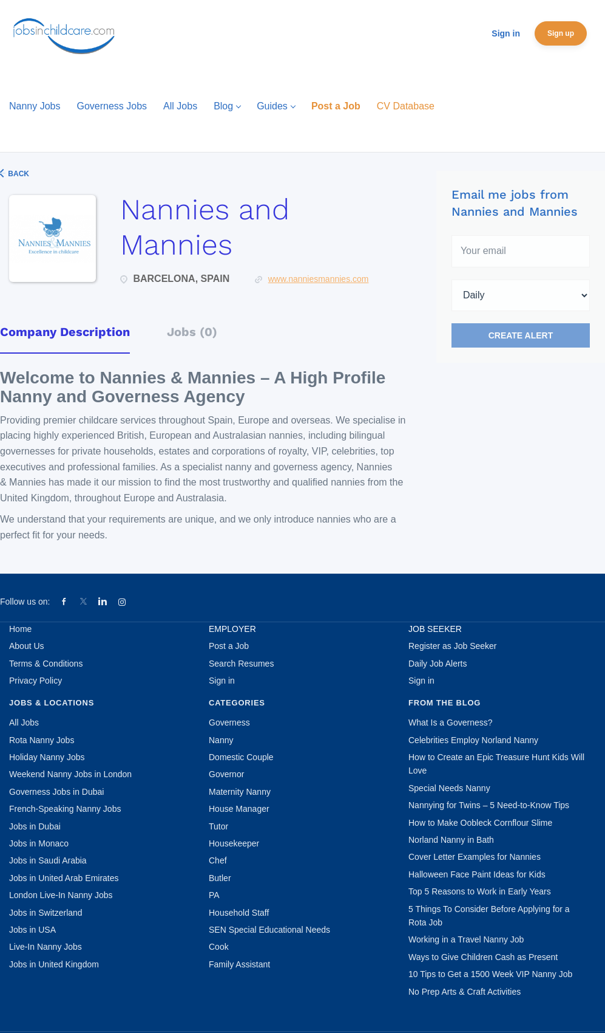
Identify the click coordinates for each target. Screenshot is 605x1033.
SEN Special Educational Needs (269, 930)
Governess (229, 722)
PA (214, 895)
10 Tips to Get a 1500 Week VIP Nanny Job (490, 974)
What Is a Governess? (450, 722)
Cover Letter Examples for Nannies (474, 857)
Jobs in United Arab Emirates (64, 878)
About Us (26, 646)
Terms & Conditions (46, 663)
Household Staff (239, 913)
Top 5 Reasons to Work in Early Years (479, 891)
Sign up (560, 33)
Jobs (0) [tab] (192, 331)
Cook (219, 947)
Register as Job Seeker (452, 646)
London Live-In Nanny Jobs (60, 895)
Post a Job (229, 646)
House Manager (239, 809)
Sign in (506, 33)
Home (20, 629)
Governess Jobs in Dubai (56, 792)
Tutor (218, 826)
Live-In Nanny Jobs (45, 947)
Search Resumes (241, 663)
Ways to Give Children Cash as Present (483, 957)
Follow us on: (25, 601)
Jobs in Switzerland (46, 913)
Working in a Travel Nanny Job (466, 939)
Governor (226, 774)
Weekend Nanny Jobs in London (70, 774)
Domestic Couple (241, 757)
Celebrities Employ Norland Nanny (473, 740)
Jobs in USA (32, 930)
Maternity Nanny (240, 792)
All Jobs (24, 722)
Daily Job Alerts (437, 663)
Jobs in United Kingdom (54, 964)
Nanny (221, 740)
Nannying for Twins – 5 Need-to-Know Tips (488, 805)
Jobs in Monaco (39, 843)
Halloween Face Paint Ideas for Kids (477, 874)
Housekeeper (234, 843)
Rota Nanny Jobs (41, 740)
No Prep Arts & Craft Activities (464, 992)
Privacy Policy (35, 680)
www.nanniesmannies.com (318, 279)
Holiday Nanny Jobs (47, 757)
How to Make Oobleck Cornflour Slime (480, 823)
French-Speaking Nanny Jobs (65, 809)
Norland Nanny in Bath (451, 840)
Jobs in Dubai (35, 826)
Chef (218, 860)
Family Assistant (239, 964)
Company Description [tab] (65, 331)
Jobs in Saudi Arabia (48, 860)
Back (17, 174)
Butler (220, 878)
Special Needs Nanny (449, 788)
